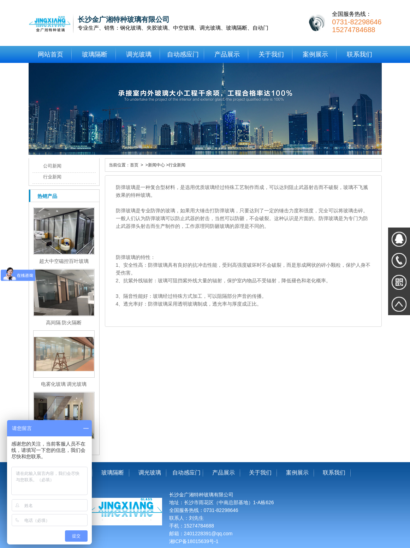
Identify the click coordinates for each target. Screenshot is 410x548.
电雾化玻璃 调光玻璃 (64, 384)
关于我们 (271, 54)
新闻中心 (156, 165)
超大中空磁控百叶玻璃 (64, 261)
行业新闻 (52, 176)
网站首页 (50, 54)
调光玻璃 (138, 54)
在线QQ (399, 238)
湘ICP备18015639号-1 (194, 541)
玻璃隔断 (94, 54)
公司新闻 (52, 166)
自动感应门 (183, 54)
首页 (134, 165)
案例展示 (315, 54)
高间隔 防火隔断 (64, 322)
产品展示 (227, 54)
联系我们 (359, 54)
